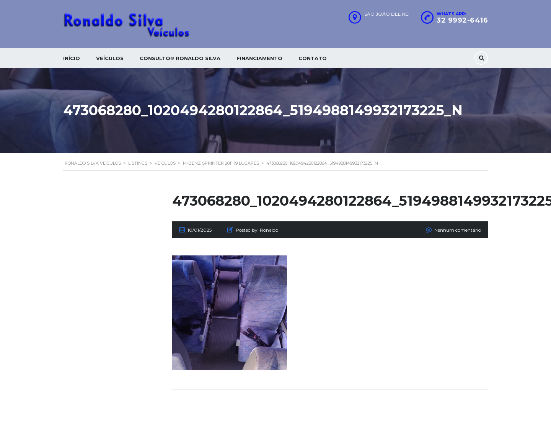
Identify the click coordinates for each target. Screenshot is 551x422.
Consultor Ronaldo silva (180, 58)
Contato (312, 58)
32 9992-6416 (462, 20)
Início (71, 58)
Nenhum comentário (457, 230)
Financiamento (259, 58)
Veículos (110, 58)
